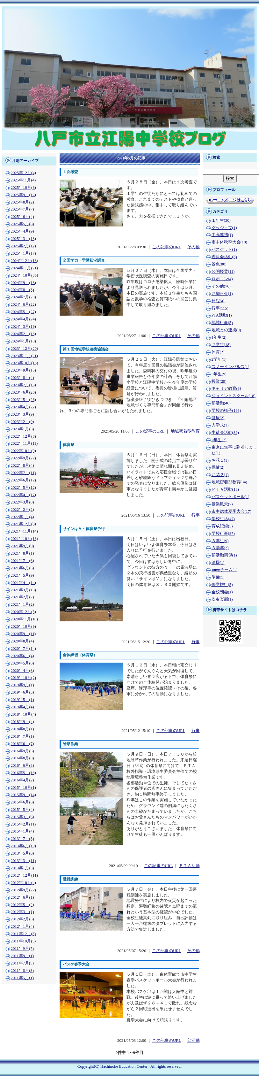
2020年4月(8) (22, 670)
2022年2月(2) (22, 509)
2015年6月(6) (22, 802)
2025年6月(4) (22, 216)
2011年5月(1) (22, 978)
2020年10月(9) (23, 626)
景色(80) (219, 264)
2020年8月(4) (22, 641)
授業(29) (219, 381)
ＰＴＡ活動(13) (225, 489)
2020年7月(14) (23, 648)
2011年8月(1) (22, 956)
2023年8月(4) (22, 377)
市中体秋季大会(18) (229, 242)
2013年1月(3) (22, 868)
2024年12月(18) (24, 260)
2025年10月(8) (23, 187)
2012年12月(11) (24, 875)
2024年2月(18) (23, 334)
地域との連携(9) (226, 330)
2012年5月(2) (22, 905)
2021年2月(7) (22, 597)
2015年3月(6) (22, 817)
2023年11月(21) (24, 356)
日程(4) (218, 301)
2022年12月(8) (23, 436)
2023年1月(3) (22, 429)
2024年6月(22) (23, 304)
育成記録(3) (222, 526)
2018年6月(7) (22, 744)
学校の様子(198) (226, 410)
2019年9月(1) (22, 685)
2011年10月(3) (23, 941)
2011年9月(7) (22, 948)
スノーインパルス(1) (230, 367)
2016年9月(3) (22, 751)
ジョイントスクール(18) (233, 396)
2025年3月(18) (23, 238)
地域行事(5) (222, 322)
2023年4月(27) (23, 407)
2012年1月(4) (22, 926)
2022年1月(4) (22, 517)
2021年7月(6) (22, 560)
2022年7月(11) (23, 473)
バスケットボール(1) (230, 497)
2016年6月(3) (22, 765)
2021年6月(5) (22, 568)
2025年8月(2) (22, 202)
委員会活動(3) (224, 257)
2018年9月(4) (22, 721)
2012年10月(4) (23, 882)
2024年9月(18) (23, 283)
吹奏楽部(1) (222, 599)
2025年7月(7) (22, 209)
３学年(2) (220, 548)
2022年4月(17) (23, 495)
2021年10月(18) (24, 538)
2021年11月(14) (24, 531)
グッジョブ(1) (224, 228)
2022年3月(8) (22, 502)
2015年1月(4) (22, 831)
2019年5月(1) (22, 699)
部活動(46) (221, 403)
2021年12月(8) (23, 524)
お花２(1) (220, 475)
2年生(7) (219, 440)
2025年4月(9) (22, 231)
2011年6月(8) (22, 970)
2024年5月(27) (23, 312)
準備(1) (218, 577)
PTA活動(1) (222, 315)
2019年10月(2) (23, 677)
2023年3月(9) (22, 414)
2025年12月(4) (23, 173)
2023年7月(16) (23, 385)
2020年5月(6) (22, 663)
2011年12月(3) (23, 934)
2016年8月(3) (22, 758)
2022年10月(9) (23, 451)
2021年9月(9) (22, 546)
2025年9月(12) (23, 195)
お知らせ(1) (222, 293)
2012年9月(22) (23, 890)
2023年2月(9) (22, 421)
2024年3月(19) (23, 326)
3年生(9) (219, 374)
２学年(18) (221, 344)
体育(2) (218, 352)
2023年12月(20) (24, 348)
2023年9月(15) (23, 370)
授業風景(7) (222, 504)
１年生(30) (221, 220)
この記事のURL (166, 247)
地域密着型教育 (185, 431)
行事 (195, 515)
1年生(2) (219, 337)
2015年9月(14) (23, 795)
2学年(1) (219, 359)
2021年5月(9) (22, 575)
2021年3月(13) (23, 590)
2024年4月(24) (23, 319)
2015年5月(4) (22, 809)
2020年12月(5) (23, 612)
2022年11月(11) (24, 443)
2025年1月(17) (23, 253)
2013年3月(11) (23, 860)
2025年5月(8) (22, 224)
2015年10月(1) (23, 787)
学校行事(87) (223, 533)
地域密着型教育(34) (229, 482)
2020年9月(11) (23, 634)
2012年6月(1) (22, 897)
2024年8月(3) (22, 290)
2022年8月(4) (22, 465)
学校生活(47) (223, 519)
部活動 (193, 1040)
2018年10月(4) (23, 714)
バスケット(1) (224, 249)
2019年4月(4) (22, 707)
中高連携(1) (222, 235)
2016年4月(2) (22, 780)
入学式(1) (220, 425)
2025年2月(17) (23, 246)
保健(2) (218, 467)
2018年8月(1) (22, 729)
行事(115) (220, 308)
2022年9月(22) (23, 458)
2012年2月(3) (22, 919)
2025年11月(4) (23, 180)
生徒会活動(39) (225, 432)
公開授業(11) (223, 271)
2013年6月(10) (23, 846)
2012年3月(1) (22, 912)
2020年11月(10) (24, 619)
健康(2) (218, 418)
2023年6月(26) (23, 392)
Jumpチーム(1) (225, 570)
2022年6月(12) (23, 480)
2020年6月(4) (22, 656)
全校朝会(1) (222, 592)
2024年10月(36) (24, 275)
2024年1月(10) (23, 341)
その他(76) (221, 286)
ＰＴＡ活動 (189, 866)
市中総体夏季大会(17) (231, 511)
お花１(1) (220, 460)
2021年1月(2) (22, 604)
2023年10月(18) (24, 363)
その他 (193, 247)
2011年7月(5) (22, 963)
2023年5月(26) (23, 399)
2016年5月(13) (23, 773)
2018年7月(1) (22, 736)
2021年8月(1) (22, 553)
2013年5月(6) (22, 853)
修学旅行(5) (222, 584)
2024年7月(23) (23, 297)
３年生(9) (220, 541)
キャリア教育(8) (226, 388)
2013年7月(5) (22, 838)
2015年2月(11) (23, 824)
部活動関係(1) (224, 555)
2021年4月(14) (23, 582)
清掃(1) (218, 562)
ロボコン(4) (222, 279)
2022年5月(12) (23, 487)
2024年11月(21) (24, 268)
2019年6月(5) (22, 692)
